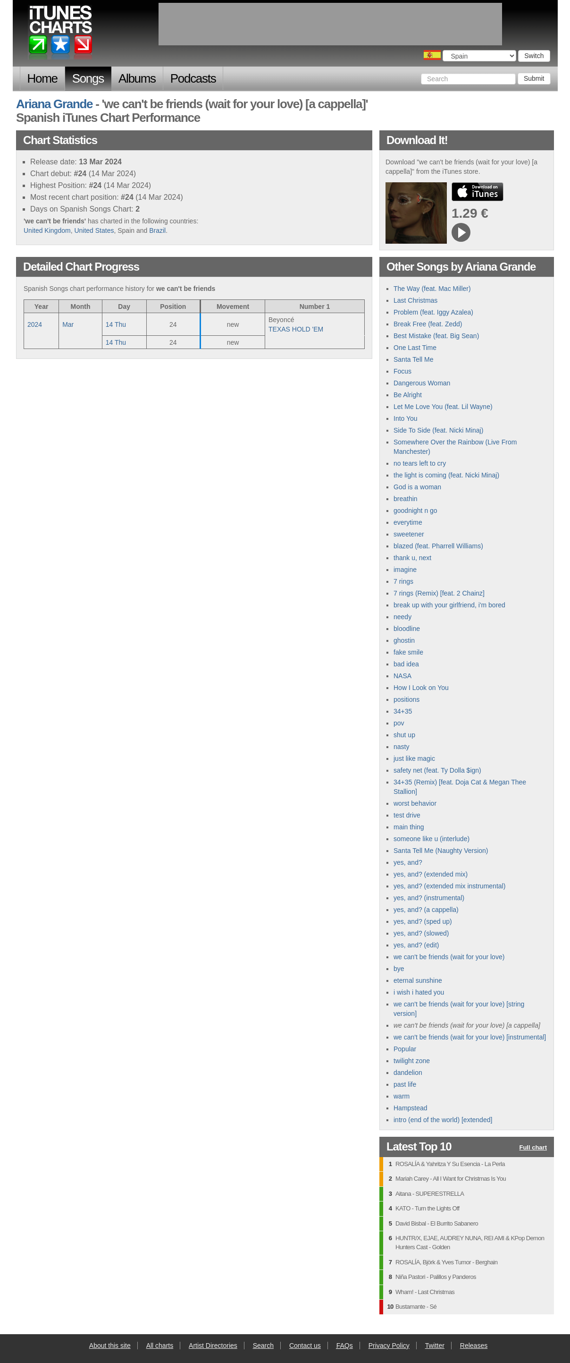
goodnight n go (415, 510)
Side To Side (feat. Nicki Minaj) (438, 430)
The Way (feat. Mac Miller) (432, 288)
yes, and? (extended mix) (431, 874)
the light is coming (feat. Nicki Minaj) (446, 475)
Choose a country (432, 55)
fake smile (408, 652)
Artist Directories (213, 1345)
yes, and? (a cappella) (426, 909)
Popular (405, 1049)
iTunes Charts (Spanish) (60, 34)
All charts (160, 1345)
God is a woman (417, 487)
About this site (110, 1345)
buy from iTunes (477, 191)
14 (116, 324)
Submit (534, 78)
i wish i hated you (419, 992)
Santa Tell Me (414, 359)
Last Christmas (415, 300)
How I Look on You (421, 687)
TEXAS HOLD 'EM (295, 329)
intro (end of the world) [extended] (443, 1120)
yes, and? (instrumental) (429, 898)
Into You (406, 418)
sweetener (409, 534)
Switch (534, 56)
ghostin (404, 640)
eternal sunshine (418, 980)
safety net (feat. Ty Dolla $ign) (437, 770)
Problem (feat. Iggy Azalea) (433, 312)
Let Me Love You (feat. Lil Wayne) (443, 406)
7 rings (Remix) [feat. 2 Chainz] (439, 593)
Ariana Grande (54, 104)
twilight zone (412, 1061)
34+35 (403, 711)
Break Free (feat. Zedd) (428, 324)
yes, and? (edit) (416, 945)
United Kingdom (47, 230)
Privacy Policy (389, 1345)
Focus (402, 371)
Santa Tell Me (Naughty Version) (441, 850)
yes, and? (408, 862)
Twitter (434, 1345)
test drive (407, 815)
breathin (406, 499)
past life (405, 1084)
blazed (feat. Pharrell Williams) (438, 546)
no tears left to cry (420, 463)
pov (399, 723)
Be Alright (408, 395)
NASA (402, 676)
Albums (137, 78)
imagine (405, 569)
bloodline (407, 628)
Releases (473, 1345)
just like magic (414, 758)
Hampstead (411, 1108)
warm (402, 1096)
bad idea (406, 664)
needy (402, 617)
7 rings (403, 581)
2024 (34, 324)
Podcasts (193, 78)
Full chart (533, 1147)
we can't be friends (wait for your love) (449, 957)
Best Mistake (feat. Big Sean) (436, 336)
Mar (68, 324)
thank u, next (412, 558)
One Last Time (415, 347)
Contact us (305, 1345)
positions (406, 699)
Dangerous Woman (422, 383)
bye (399, 968)
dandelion (408, 1072)
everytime (408, 522)
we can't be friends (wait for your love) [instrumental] (470, 1037)
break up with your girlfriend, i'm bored (449, 605)
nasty (401, 746)
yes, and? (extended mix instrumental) (449, 886)
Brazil (157, 230)
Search (263, 1345)
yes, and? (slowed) (421, 933)
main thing (409, 827)
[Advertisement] (330, 24)
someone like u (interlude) (431, 839)
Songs (88, 78)
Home (42, 78)
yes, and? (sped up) (423, 921)
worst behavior (415, 803)
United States (94, 230)
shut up (404, 735)
